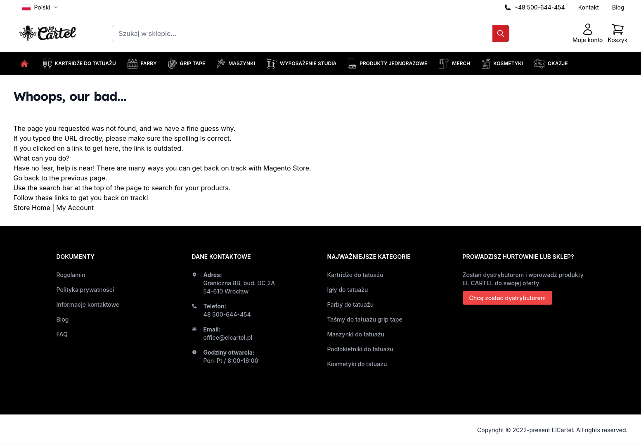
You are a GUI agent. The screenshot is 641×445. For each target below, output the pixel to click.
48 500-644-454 (227, 314)
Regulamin (71, 274)
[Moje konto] (587, 33)
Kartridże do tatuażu (355, 274)
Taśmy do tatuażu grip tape (364, 319)
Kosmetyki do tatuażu (357, 363)
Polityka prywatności (85, 289)
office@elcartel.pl (228, 337)
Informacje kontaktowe (88, 304)
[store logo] (49, 34)
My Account (75, 208)
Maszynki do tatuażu (356, 334)
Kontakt (588, 7)
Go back (27, 178)
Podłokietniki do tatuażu (360, 349)
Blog (618, 7)
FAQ (62, 334)
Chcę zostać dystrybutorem (507, 297)
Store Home (32, 208)
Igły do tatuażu (347, 289)
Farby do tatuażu (350, 304)
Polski (40, 7)
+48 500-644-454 (539, 7)
